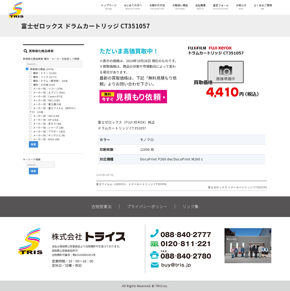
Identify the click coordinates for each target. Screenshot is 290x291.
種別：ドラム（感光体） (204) (48, 81)
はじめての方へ (133, 7)
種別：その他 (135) (42, 84)
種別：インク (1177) (43, 77)
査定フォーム (221, 7)
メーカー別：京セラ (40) (45, 123)
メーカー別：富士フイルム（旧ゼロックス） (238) (52, 110)
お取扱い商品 (180, 7)
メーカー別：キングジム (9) (47, 135)
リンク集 (190, 206)
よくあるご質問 (263, 7)
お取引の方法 (157, 7)
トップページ (109, 7)
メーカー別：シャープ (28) (46, 127)
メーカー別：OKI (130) (44, 116)
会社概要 (200, 7)
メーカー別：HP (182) (44, 119)
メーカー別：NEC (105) (44, 100)
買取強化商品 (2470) (39, 69)
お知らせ (241, 7)
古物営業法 (101, 206)
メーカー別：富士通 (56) (45, 104)
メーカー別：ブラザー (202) (47, 131)
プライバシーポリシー (147, 206)
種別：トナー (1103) (43, 73)
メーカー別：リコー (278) (46, 88)
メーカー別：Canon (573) (46, 96)
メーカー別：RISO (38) (44, 139)
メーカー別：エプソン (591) (47, 92)
